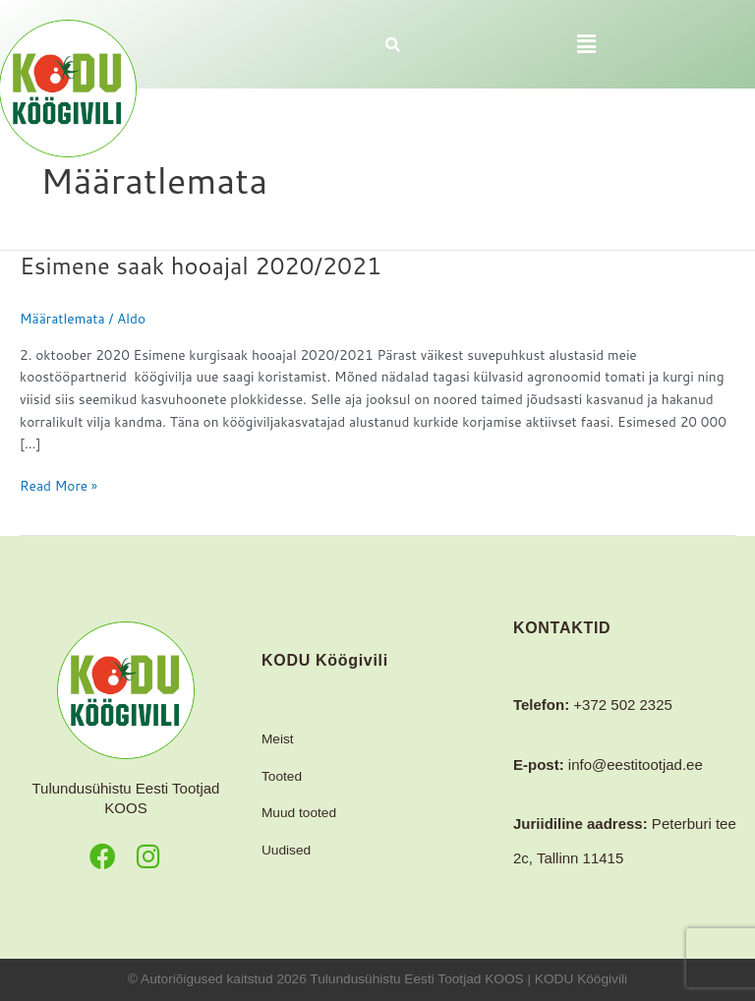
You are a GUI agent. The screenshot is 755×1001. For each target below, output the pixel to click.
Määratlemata (62, 318)
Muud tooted (298, 812)
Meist (277, 739)
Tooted (281, 776)
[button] (586, 44)
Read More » (58, 485)
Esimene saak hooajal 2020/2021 (200, 265)
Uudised (286, 850)
